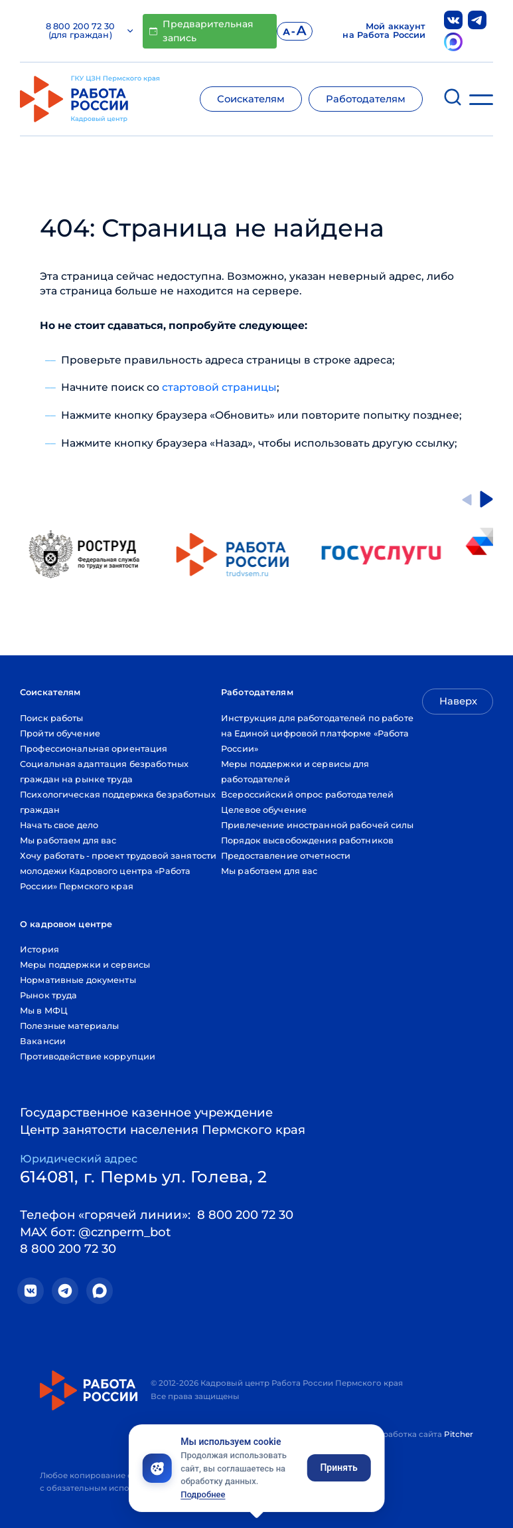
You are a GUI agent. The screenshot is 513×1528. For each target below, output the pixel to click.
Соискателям (251, 99)
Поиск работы (52, 718)
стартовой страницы (219, 387)
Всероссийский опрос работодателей (307, 795)
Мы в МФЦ (44, 1011)
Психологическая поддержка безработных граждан (118, 802)
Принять (338, 1467)
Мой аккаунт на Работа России (383, 31)
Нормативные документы (78, 980)
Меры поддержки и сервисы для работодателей (295, 771)
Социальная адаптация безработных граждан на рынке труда (104, 771)
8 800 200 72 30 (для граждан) (89, 31)
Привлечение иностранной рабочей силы (317, 825)
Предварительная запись (201, 31)
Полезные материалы (69, 1026)
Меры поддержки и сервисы (85, 965)
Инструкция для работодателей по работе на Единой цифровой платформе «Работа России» (317, 733)
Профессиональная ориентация (93, 749)
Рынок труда (48, 995)
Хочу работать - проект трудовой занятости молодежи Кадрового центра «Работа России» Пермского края (118, 871)
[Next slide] (486, 499)
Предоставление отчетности (285, 856)
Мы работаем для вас (68, 840)
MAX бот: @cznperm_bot (95, 1232)
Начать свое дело (59, 825)
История (39, 949)
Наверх (458, 701)
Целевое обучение (264, 810)
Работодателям (365, 99)
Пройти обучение (60, 733)
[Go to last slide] (467, 499)
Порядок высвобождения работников (307, 840)
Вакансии (43, 1041)
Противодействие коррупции (87, 1056)
